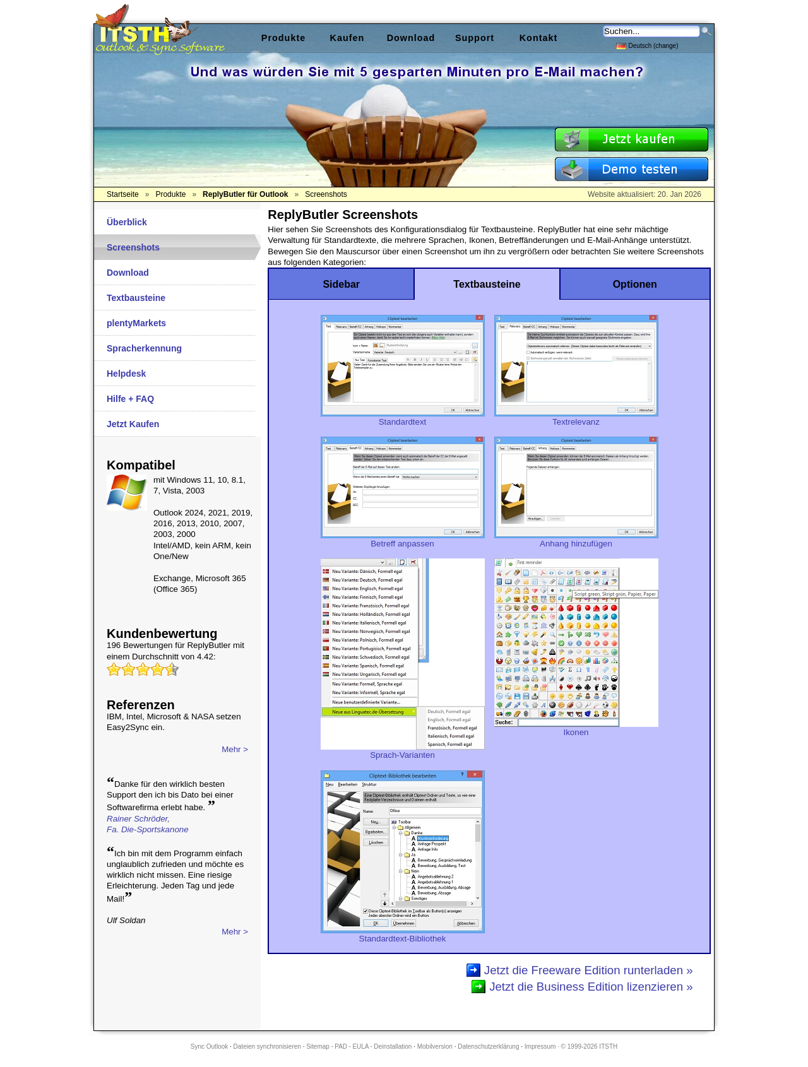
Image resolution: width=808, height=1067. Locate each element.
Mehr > (235, 749)
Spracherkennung (144, 348)
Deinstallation (393, 1046)
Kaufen (347, 38)
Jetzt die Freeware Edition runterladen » (588, 970)
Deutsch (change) (647, 45)
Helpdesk (126, 373)
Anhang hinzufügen (576, 539)
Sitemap (318, 1046)
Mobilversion (435, 1046)
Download (128, 273)
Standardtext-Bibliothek (403, 934)
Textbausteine (136, 298)
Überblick (127, 222)
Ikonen (576, 728)
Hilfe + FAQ (130, 399)
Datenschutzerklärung (488, 1046)
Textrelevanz (576, 418)
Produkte (283, 38)
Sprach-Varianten (403, 751)
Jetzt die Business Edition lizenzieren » (591, 986)
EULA (360, 1046)
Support (474, 38)
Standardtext (403, 418)
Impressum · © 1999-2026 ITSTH (571, 1046)
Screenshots (133, 247)
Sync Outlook (209, 1046)
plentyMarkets (136, 323)
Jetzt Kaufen (133, 424)
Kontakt (539, 38)
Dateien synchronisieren (267, 1046)
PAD (341, 1046)
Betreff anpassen (403, 539)
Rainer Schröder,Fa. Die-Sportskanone (148, 824)
